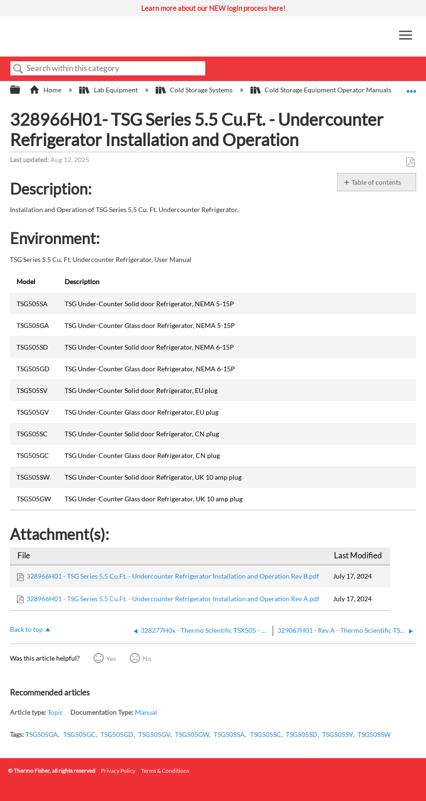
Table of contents (376, 182)
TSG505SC (265, 734)
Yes (111, 658)
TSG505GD (117, 734)
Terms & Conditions (165, 770)
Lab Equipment (109, 90)
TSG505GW (192, 734)
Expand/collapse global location (411, 87)
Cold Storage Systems (195, 90)
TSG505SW (374, 734)
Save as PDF (410, 162)
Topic (55, 712)
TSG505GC (79, 734)
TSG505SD (301, 734)
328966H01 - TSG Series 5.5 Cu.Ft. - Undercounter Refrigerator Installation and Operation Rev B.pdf (172, 576)
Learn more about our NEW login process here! (213, 8)
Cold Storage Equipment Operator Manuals (322, 90)
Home (46, 90)
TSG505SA (229, 734)
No (146, 658)
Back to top (26, 629)
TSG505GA (41, 734)
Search (18, 69)
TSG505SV (337, 734)
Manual (146, 712)
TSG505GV (154, 734)
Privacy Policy (118, 770)
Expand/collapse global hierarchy (21, 90)
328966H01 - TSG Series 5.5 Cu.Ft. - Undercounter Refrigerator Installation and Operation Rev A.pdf (172, 599)
